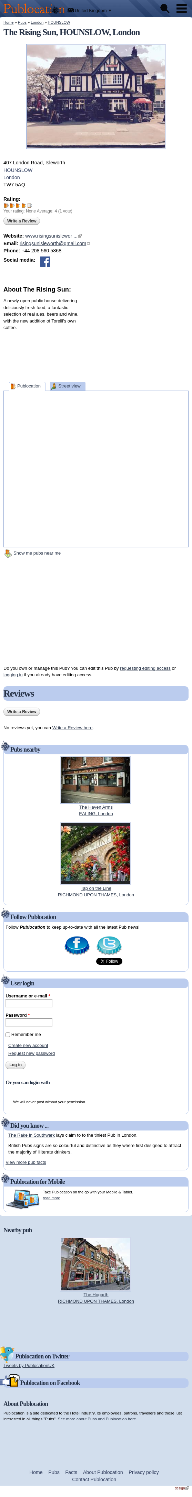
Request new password (31, 1053)
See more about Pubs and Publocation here (97, 1419)
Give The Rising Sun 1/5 (6, 205)
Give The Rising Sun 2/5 (12, 205)
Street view (69, 386)
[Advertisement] (137, 337)
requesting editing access (145, 668)
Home (8, 22)
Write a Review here (72, 727)
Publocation (29, 386)
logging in (13, 674)
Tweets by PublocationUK (28, 1365)
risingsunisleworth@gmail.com (55, 243)
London (37, 22)
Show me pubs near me (37, 553)
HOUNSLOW (59, 22)
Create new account (28, 1045)
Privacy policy (144, 1472)
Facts (71, 1472)
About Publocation (103, 1472)
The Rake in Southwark (31, 1135)
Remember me (26, 1034)
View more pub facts (26, 1162)
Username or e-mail (28, 995)
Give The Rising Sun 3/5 (18, 205)
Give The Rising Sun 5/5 (30, 205)
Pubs (22, 22)
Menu (182, 8)
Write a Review (21, 221)
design (182, 1488)
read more (51, 1198)
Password (18, 1015)
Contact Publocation (94, 1479)
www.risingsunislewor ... (53, 236)
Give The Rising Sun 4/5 (24, 205)
